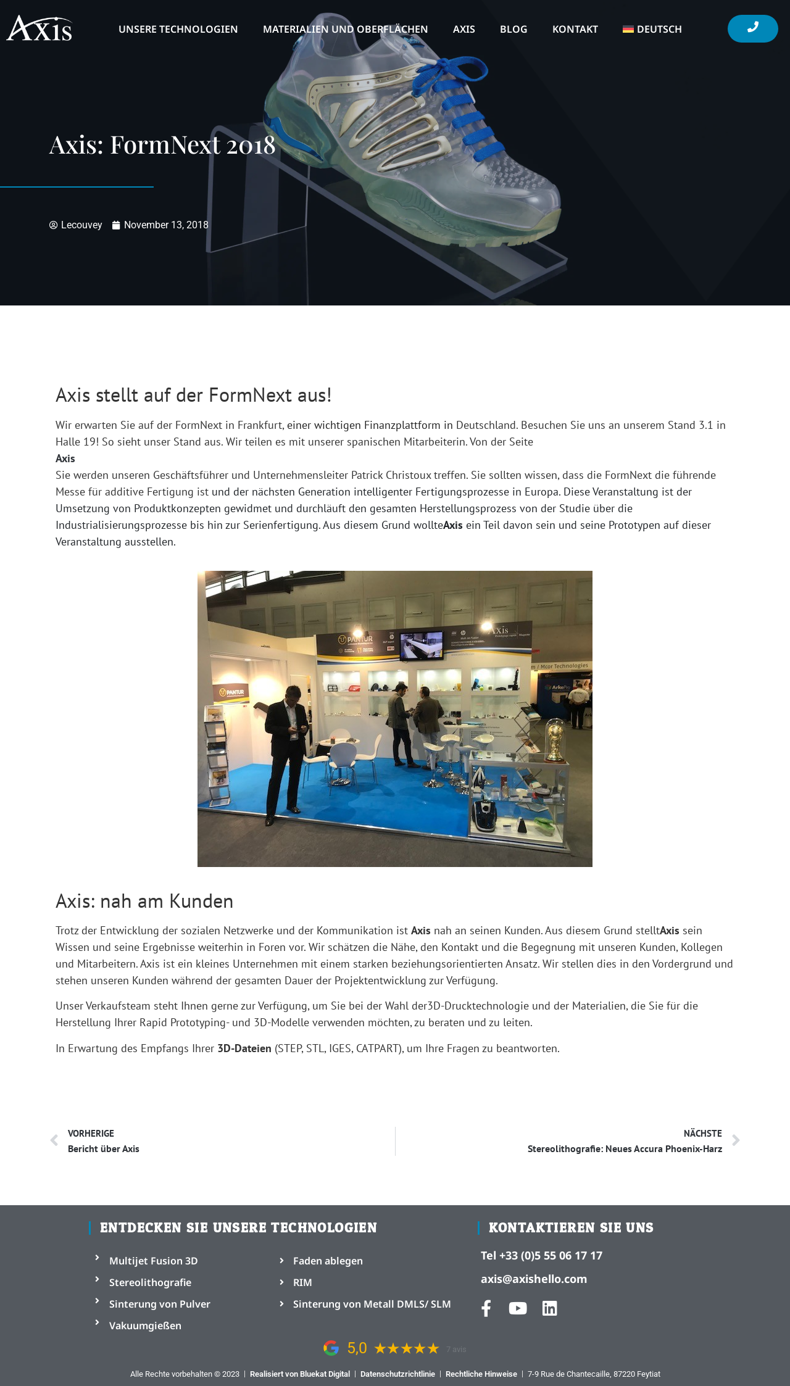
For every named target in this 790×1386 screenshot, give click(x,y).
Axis (464, 29)
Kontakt (575, 29)
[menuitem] (652, 29)
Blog (514, 29)
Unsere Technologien (178, 29)
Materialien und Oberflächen (345, 29)
